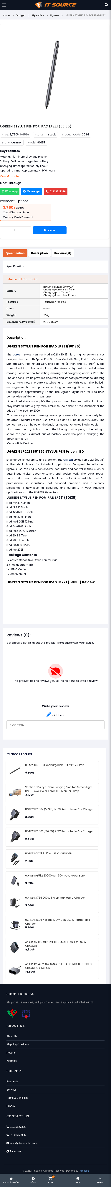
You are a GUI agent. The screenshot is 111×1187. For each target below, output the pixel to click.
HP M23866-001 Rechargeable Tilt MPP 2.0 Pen (54, 765)
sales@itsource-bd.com (21, 1143)
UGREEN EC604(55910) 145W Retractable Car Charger (59, 809)
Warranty (11, 1060)
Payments (12, 1081)
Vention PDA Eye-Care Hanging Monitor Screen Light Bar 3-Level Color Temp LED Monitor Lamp (58, 789)
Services (11, 1089)
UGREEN (68, 460)
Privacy (10, 1105)
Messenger (31, 191)
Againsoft (84, 1170)
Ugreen (17, 354)
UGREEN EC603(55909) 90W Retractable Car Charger (59, 831)
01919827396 (56, 191)
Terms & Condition (17, 1097)
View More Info (9, 176)
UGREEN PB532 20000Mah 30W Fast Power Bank (55, 875)
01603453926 (16, 1134)
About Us (11, 1036)
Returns (11, 1052)
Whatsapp (10, 191)
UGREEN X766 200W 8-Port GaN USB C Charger (55, 898)
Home (6, 15)
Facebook (13, 1151)
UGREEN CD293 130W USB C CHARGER (48, 853)
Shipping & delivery (17, 1044)
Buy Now (49, 230)
